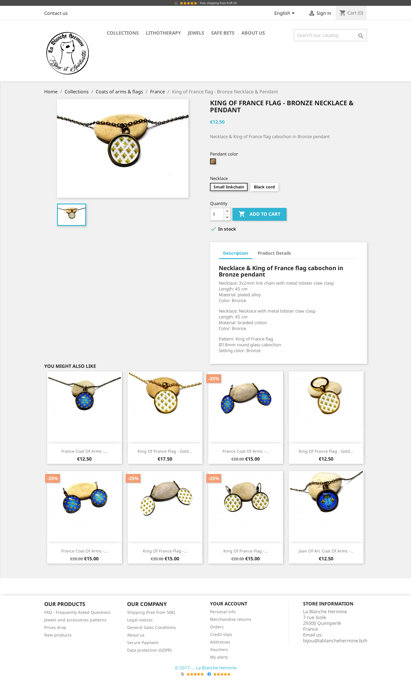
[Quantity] (217, 214)
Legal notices (140, 620)
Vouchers (219, 649)
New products (58, 635)
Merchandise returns (230, 619)
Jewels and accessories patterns (75, 620)
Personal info (223, 611)
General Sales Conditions (151, 627)
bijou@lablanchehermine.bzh (335, 640)
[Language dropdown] (285, 13)
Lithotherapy (163, 33)
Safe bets (222, 33)
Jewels (196, 33)
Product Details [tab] (274, 253)
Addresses (220, 642)
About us (253, 33)
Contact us (56, 13)
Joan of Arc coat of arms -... (326, 551)
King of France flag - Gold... (165, 451)
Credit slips (221, 634)
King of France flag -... (165, 551)
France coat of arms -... (84, 451)
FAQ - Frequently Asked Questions (77, 612)
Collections (123, 33)
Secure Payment (143, 642)
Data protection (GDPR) (149, 650)
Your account (228, 603)
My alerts (219, 657)
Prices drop (55, 627)
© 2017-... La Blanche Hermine (205, 668)
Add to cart (259, 214)
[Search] (330, 35)
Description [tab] (235, 253)
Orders (217, 627)
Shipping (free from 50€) (151, 612)
